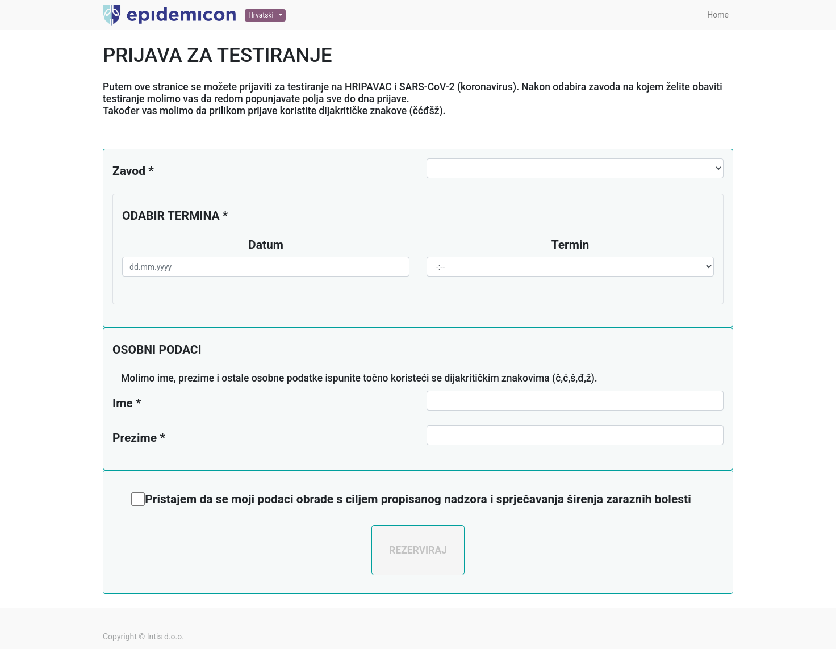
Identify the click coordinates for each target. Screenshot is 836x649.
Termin (570, 245)
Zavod (128, 171)
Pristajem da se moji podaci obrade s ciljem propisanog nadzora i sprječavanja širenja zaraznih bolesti (417, 499)
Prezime (134, 438)
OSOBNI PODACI (157, 350)
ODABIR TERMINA (171, 216)
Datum (265, 245)
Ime (122, 403)
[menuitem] (718, 15)
